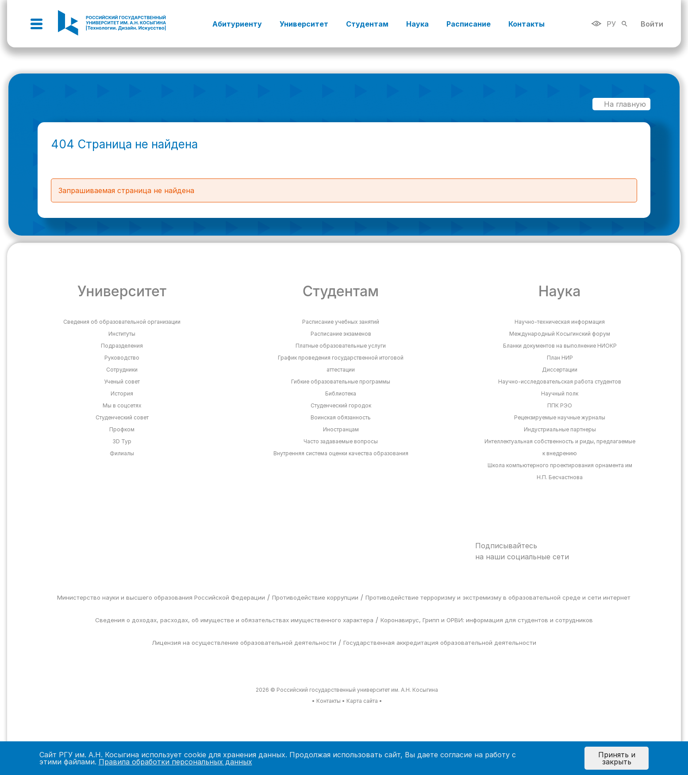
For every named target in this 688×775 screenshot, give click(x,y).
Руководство (121, 357)
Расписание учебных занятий (340, 321)
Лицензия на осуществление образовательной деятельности (244, 642)
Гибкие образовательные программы (340, 381)
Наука (417, 23)
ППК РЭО (559, 405)
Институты (121, 333)
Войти (652, 23)
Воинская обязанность (341, 417)
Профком (122, 429)
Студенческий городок (341, 405)
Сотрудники (122, 369)
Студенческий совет (122, 417)
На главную (620, 104)
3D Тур (121, 441)
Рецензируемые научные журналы (559, 417)
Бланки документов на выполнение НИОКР (560, 345)
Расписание (468, 23)
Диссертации (559, 369)
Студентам (367, 23)
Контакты (526, 23)
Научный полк (559, 393)
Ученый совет (122, 381)
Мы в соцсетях (122, 405)
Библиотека (340, 393)
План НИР (560, 357)
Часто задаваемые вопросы (341, 441)
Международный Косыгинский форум (559, 333)
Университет (304, 23)
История (122, 393)
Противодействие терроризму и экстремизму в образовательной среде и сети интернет (497, 597)
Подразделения (122, 345)
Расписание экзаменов (341, 333)
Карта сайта (362, 701)
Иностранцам (341, 429)
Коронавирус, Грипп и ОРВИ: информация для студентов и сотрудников (487, 620)
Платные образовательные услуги (341, 345)
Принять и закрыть (616, 758)
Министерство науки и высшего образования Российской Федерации (161, 597)
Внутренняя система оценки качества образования (340, 453)
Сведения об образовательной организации (122, 321)
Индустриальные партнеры (560, 429)
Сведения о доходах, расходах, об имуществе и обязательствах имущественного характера (234, 620)
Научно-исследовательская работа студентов (559, 381)
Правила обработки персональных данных (175, 761)
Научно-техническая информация (560, 321)
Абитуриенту (237, 23)
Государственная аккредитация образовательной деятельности (439, 642)
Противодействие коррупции (315, 597)
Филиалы (122, 453)
